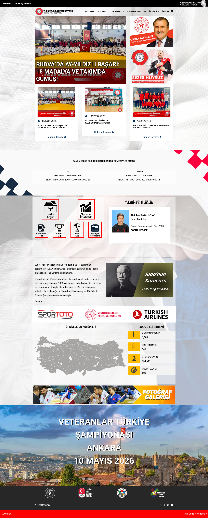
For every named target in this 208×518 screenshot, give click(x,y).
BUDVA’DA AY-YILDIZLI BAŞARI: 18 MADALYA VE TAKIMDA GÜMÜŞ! (78, 71)
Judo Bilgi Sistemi (22, 3)
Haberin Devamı (56, 137)
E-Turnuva (8, 3)
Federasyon (117, 11)
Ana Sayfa (89, 11)
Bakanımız (103, 11)
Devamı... (39, 301)
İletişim (165, 11)
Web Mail (39, 504)
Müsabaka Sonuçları (136, 11)
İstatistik (153, 11)
